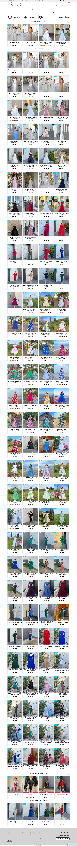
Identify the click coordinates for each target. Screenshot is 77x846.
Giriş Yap (40, 833)
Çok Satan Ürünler (31, 832)
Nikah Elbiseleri (10, 839)
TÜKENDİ (31, 792)
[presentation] (67, 22)
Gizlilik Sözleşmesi (21, 833)
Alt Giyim (9, 833)
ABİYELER (52, 9)
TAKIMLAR (39, 9)
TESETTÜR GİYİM (35, 12)
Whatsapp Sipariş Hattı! (73, 844)
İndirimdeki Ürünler (31, 833)
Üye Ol (39, 832)
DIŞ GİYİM (33, 9)
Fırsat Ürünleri (10, 841)
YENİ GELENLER (26, 12)
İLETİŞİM (53, 12)
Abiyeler (9, 838)
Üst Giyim (9, 832)
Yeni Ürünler (30, 834)
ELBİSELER (46, 9)
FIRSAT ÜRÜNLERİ (45, 12)
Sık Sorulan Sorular (42, 834)
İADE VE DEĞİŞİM (21, 832)
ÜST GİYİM (21, 9)
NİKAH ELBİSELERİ (61, 9)
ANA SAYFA (14, 9)
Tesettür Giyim (10, 840)
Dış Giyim (9, 834)
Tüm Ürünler (30, 838)
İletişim (39, 838)
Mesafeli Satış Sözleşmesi (22, 834)
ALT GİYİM (27, 9)
